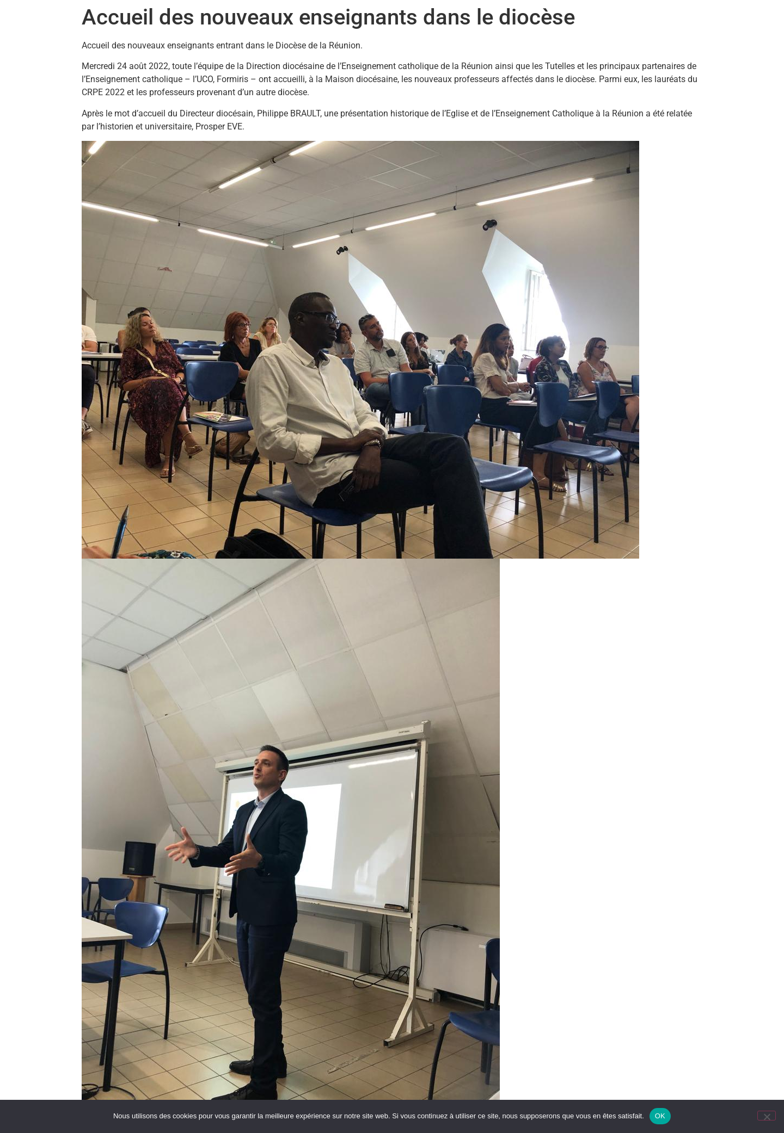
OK (660, 1116)
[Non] (766, 1115)
